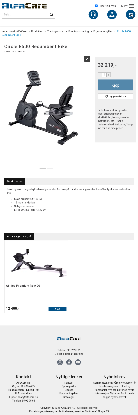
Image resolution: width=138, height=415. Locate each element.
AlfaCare (21, 31)
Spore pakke (69, 386)
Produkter (37, 31)
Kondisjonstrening (78, 31)
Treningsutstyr (55, 31)
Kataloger (68, 397)
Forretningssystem (40, 411)
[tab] (14, 181)
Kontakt (69, 382)
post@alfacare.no (73, 353)
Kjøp (115, 85)
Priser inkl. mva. (105, 5)
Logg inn (112, 15)
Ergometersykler (102, 31)
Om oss (69, 389)
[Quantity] (104, 74)
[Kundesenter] (93, 14)
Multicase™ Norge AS (97, 411)
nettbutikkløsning (64, 411)
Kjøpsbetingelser (68, 393)
